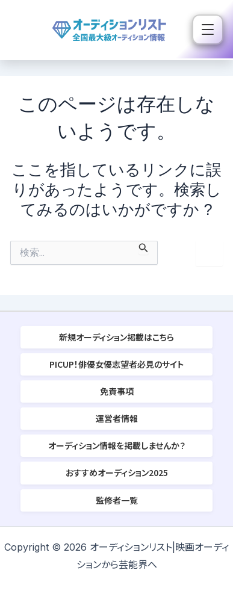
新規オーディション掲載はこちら (116, 337)
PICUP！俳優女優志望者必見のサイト (116, 364)
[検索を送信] (143, 248)
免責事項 (117, 391)
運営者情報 (117, 418)
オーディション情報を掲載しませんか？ (116, 445)
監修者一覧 (117, 500)
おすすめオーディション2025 (117, 472)
